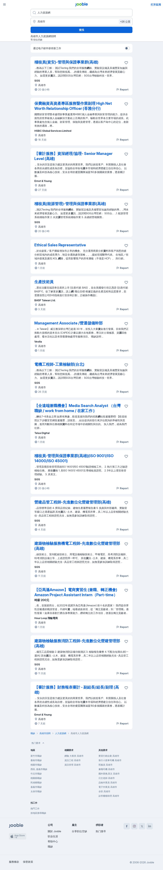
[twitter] (142, 826)
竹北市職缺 (36, 773)
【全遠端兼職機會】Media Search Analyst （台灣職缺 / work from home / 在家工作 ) (77, 408)
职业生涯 (53, 836)
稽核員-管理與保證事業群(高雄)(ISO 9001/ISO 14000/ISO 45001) (73, 458)
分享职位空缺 (79, 831)
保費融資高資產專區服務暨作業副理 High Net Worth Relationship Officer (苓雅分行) (73, 106)
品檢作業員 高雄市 (108, 782)
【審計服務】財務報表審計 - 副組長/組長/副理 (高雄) (76, 690)
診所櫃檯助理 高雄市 (109, 795)
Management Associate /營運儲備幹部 (68, 323)
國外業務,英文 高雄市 (109, 773)
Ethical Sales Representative (60, 245)
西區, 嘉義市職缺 (39, 769)
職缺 (50, 846)
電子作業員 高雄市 (108, 787)
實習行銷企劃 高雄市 (109, 755)
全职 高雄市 (104, 791)
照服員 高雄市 (106, 764)
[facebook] (127, 826)
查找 (81, 29)
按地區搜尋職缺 (38, 813)
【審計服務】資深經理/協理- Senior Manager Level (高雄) (73, 156)
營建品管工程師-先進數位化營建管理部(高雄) (72, 502)
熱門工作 (35, 808)
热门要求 (38, 743)
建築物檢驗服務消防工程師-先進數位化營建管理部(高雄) (77, 643)
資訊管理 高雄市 (72, 764)
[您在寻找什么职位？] (81, 13)
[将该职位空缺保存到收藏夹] (126, 62)
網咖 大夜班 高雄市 (74, 755)
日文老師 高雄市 (107, 778)
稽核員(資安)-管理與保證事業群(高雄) (66, 62)
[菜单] (4, 4)
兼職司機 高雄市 (107, 769)
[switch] (127, 48)
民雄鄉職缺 (36, 782)
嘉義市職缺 (36, 787)
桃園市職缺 (36, 764)
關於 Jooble (54, 831)
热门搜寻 (101, 831)
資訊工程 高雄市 (72, 760)
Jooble (150, 862)
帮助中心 (53, 841)
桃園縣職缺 (36, 778)
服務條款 (14, 861)
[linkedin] (149, 826)
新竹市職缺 (36, 755)
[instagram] (134, 826)
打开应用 (156, 4)
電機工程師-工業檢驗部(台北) (59, 364)
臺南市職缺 (36, 760)
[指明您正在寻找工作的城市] (81, 21)
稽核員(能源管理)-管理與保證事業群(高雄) (70, 203)
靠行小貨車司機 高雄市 (110, 760)
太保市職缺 (36, 791)
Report (122, 89)
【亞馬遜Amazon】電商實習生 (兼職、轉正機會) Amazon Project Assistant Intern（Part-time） (75, 592)
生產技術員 (43, 282)
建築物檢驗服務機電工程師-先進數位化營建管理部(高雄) (77, 546)
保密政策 (28, 861)
